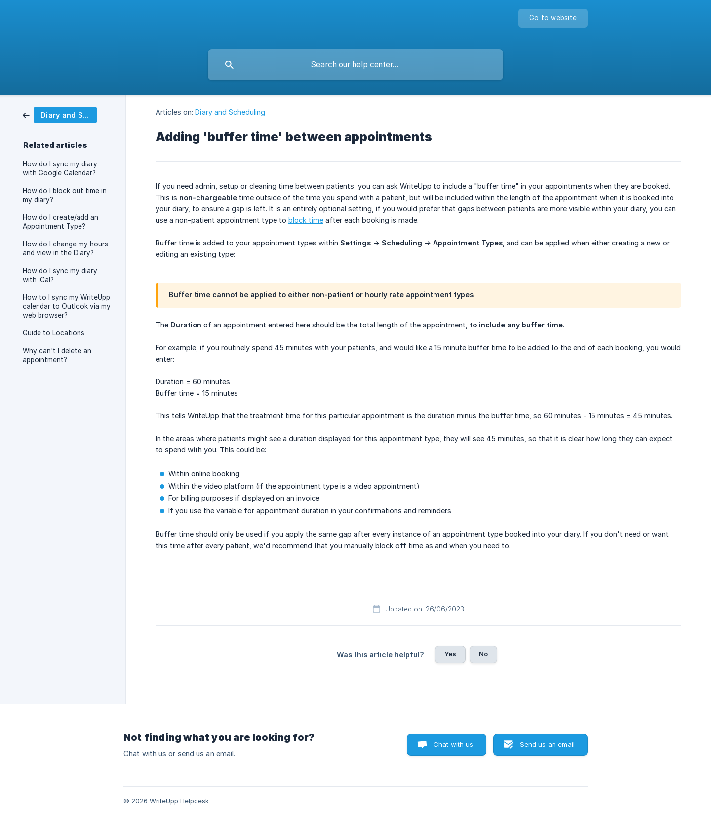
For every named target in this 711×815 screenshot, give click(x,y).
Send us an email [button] (547, 744)
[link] (60, 114)
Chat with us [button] (454, 744)
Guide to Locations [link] (53, 333)
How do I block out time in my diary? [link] (65, 195)
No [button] (483, 654)
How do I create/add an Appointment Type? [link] (60, 221)
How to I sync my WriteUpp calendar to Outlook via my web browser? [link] (67, 306)
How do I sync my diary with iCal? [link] (60, 275)
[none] (553, 18)
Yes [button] (450, 654)
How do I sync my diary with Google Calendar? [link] (60, 168)
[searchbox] (355, 64)
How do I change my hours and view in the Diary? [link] (65, 248)
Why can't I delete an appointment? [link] (57, 355)
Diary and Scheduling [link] (230, 112)
